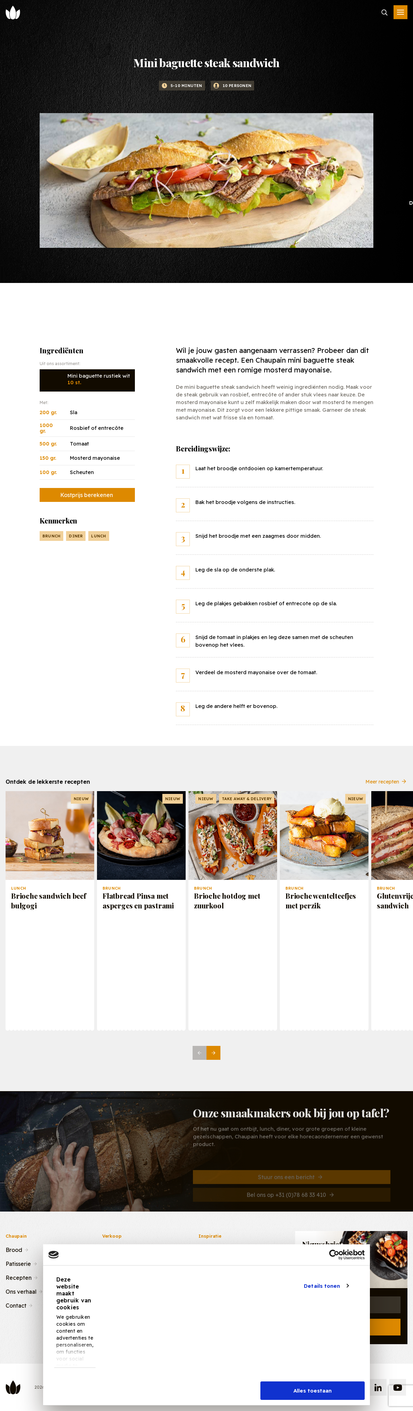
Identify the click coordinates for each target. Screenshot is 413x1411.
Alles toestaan (312, 1390)
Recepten (19, 1277)
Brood (14, 1249)
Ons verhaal (21, 1291)
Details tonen (322, 1286)
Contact (16, 1305)
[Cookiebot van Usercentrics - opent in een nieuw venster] (334, 1255)
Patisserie (18, 1263)
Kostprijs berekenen (86, 494)
